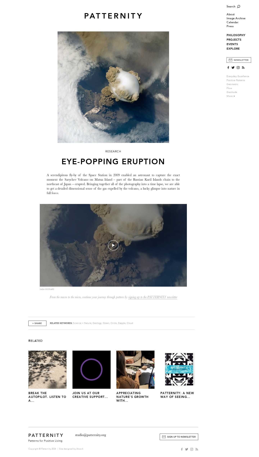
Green (106, 323)
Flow (229, 88)
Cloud (130, 323)
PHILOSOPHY (236, 35)
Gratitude (232, 92)
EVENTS (232, 44)
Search (231, 6)
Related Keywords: (61, 323)
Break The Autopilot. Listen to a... (47, 396)
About (231, 14)
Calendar (232, 22)
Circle (114, 323)
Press (230, 26)
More (231, 96)
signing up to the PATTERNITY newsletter (152, 297)
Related (35, 341)
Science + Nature (82, 323)
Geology (97, 323)
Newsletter (241, 60)
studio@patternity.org (90, 435)
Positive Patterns (236, 80)
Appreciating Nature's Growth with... (132, 396)
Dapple (122, 323)
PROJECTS (234, 39)
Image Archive (236, 18)
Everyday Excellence (238, 76)
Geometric (232, 84)
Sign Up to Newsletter (181, 437)
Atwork (79, 449)
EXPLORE (233, 48)
